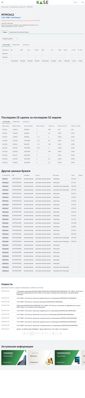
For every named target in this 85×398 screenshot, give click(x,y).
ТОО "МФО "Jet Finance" (11, 18)
